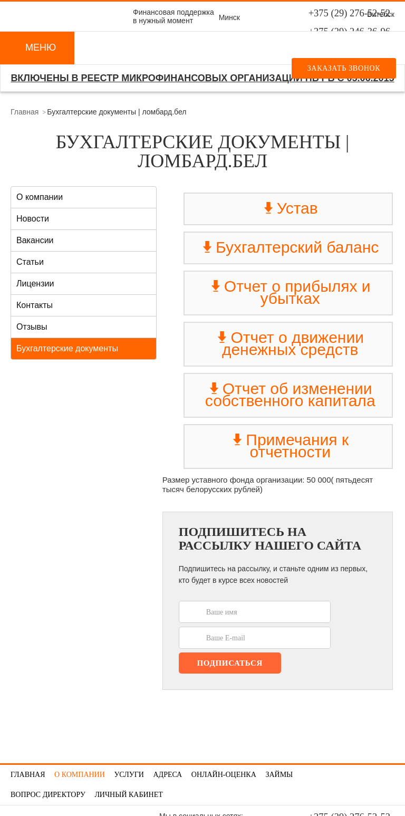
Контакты (34, 305)
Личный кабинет (128, 795)
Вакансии (35, 240)
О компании (39, 197)
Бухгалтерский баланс (290, 247)
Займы (279, 775)
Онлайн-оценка (223, 775)
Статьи (30, 261)
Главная (24, 112)
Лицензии (35, 283)
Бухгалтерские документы (67, 348)
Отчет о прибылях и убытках (290, 292)
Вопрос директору (48, 795)
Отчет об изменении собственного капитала (290, 394)
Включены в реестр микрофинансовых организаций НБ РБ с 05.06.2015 (202, 78)
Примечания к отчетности (290, 445)
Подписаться (230, 663)
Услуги (129, 775)
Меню (40, 47)
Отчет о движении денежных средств (290, 343)
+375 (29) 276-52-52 (349, 13)
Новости (32, 218)
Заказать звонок (344, 68)
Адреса (167, 775)
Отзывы (31, 326)
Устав (290, 208)
